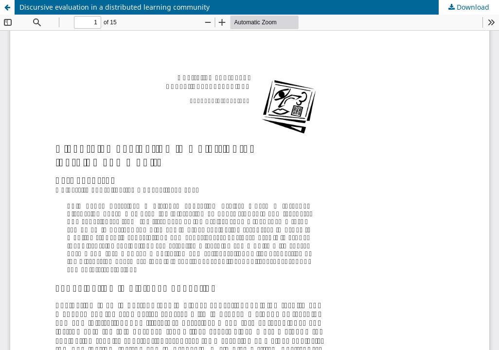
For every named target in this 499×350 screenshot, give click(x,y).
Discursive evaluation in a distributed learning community (114, 7)
